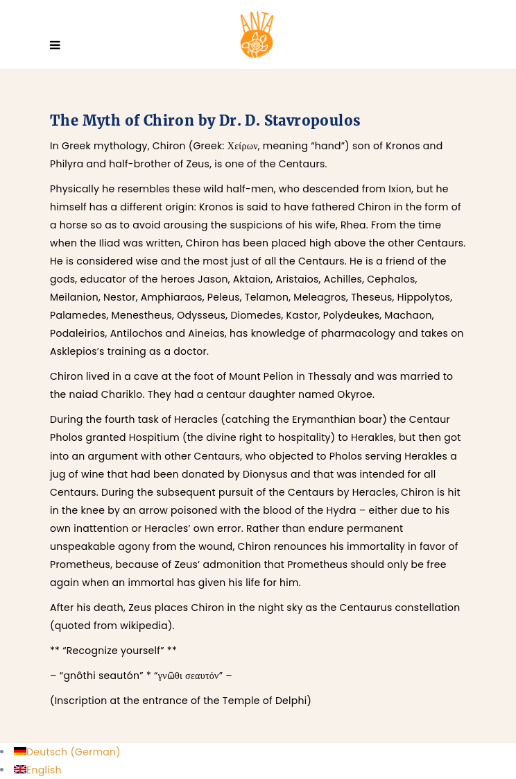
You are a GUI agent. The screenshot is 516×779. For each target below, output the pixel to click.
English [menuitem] (44, 770)
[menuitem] (67, 752)
